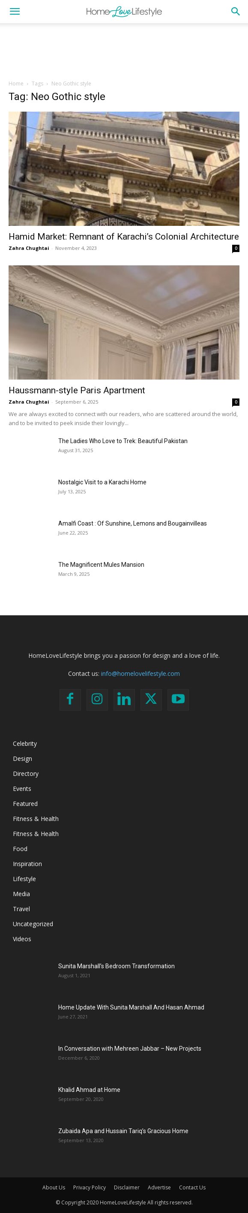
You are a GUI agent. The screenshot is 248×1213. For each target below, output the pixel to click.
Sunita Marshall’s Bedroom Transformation (116, 966)
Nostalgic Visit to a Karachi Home (102, 482)
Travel (21, 909)
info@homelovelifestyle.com (140, 673)
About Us (53, 1187)
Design (22, 758)
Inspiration (27, 864)
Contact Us (192, 1187)
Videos (22, 939)
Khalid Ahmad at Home (89, 1089)
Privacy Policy (89, 1187)
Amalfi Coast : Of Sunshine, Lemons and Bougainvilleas (132, 523)
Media (21, 894)
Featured (25, 804)
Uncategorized (33, 924)
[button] (14, 11)
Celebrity (25, 743)
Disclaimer (127, 1187)
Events (22, 788)
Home (16, 83)
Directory (26, 773)
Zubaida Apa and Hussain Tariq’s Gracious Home (123, 1131)
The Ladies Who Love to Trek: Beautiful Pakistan (123, 441)
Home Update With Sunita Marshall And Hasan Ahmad (131, 1007)
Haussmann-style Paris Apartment (77, 390)
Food (20, 849)
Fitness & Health (36, 819)
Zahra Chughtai (29, 248)
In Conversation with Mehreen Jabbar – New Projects (129, 1048)
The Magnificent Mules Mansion (101, 564)
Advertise (159, 1187)
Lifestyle (24, 879)
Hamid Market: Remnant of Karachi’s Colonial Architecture (124, 236)
